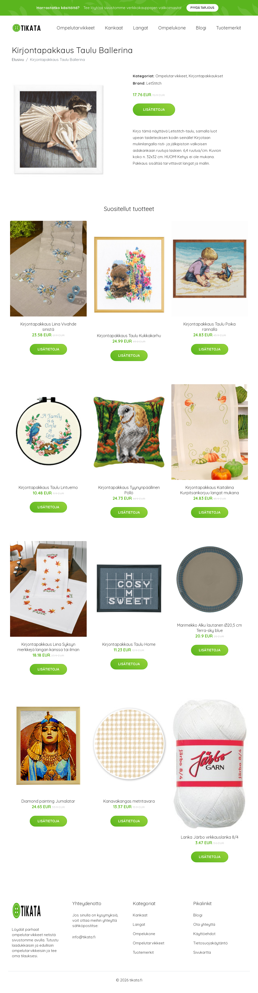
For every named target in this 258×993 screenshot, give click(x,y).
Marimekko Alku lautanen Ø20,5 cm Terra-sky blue (209, 632)
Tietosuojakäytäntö (210, 947)
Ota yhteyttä (204, 928)
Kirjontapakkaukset (206, 80)
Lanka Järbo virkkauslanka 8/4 (209, 841)
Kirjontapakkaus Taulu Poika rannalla (209, 331)
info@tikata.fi (83, 941)
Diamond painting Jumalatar (48, 805)
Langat (140, 30)
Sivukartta (202, 956)
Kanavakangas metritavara (129, 805)
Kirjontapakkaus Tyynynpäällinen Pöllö (129, 494)
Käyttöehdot (204, 938)
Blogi (201, 30)
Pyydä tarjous (202, 8)
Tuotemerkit (228, 30)
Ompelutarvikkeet (76, 30)
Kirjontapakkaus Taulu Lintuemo (48, 491)
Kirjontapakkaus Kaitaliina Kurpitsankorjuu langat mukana (209, 494)
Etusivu (18, 63)
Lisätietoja (154, 114)
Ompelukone (172, 30)
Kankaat (114, 30)
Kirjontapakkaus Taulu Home (128, 648)
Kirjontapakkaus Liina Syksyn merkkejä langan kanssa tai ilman (48, 651)
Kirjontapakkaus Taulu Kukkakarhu (129, 340)
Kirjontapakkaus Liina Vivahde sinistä (48, 331)
